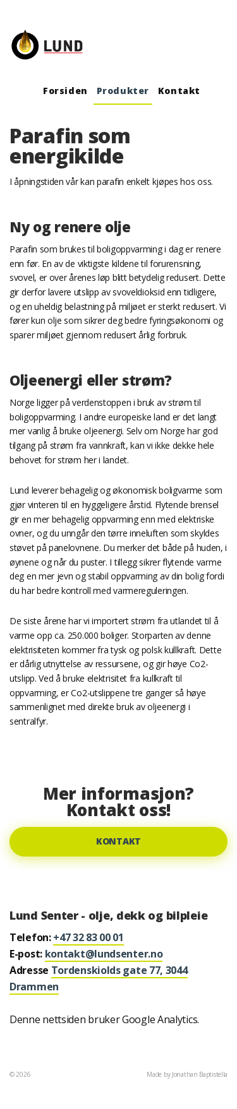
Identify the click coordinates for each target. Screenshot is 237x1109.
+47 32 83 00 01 (88, 937)
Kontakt (179, 91)
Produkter (123, 91)
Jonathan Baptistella (200, 1074)
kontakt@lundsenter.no (104, 954)
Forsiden (65, 91)
